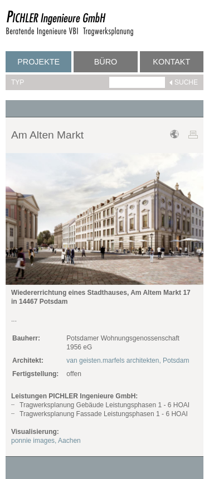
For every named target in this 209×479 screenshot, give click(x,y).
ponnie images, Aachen (46, 441)
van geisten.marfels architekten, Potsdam (127, 360)
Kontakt (171, 61)
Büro (106, 61)
